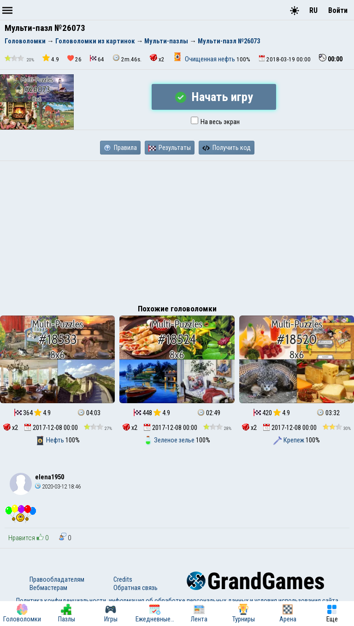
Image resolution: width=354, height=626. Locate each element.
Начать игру (214, 96)
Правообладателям (57, 579)
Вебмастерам (48, 588)
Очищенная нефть (204, 59)
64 (97, 59)
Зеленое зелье (169, 440)
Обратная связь (135, 588)
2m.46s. (127, 58)
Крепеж (289, 440)
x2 (157, 58)
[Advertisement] (177, 230)
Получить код (226, 147)
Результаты (169, 147)
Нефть (50, 440)
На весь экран (215, 122)
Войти (338, 10)
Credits (122, 579)
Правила (120, 147)
